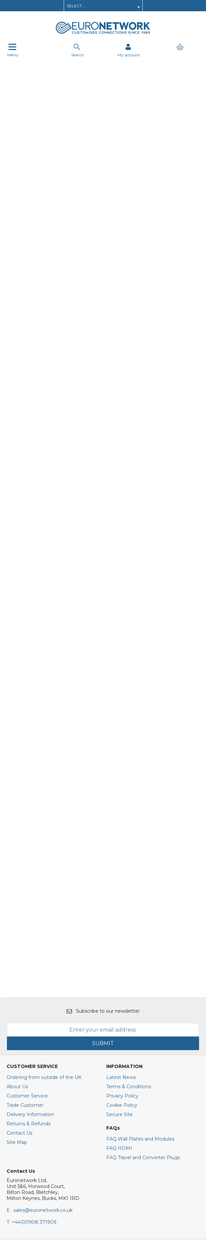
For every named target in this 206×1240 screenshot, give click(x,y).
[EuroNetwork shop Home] (103, 33)
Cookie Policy (121, 981)
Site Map (17, 1018)
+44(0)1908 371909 (31, 1098)
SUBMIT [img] (103, 919)
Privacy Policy (122, 972)
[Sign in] (129, 50)
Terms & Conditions (128, 963)
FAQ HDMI (119, 1024)
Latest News (121, 953)
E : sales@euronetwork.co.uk (40, 1086)
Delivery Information (30, 990)
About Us (17, 963)
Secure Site (119, 990)
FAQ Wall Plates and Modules (140, 1015)
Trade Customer (25, 981)
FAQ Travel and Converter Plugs (143, 1034)
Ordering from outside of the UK (44, 953)
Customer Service (27, 972)
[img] (29, 1142)
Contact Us (19, 1009)
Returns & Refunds (29, 1000)
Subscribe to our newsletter (103, 887)
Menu (12, 50)
